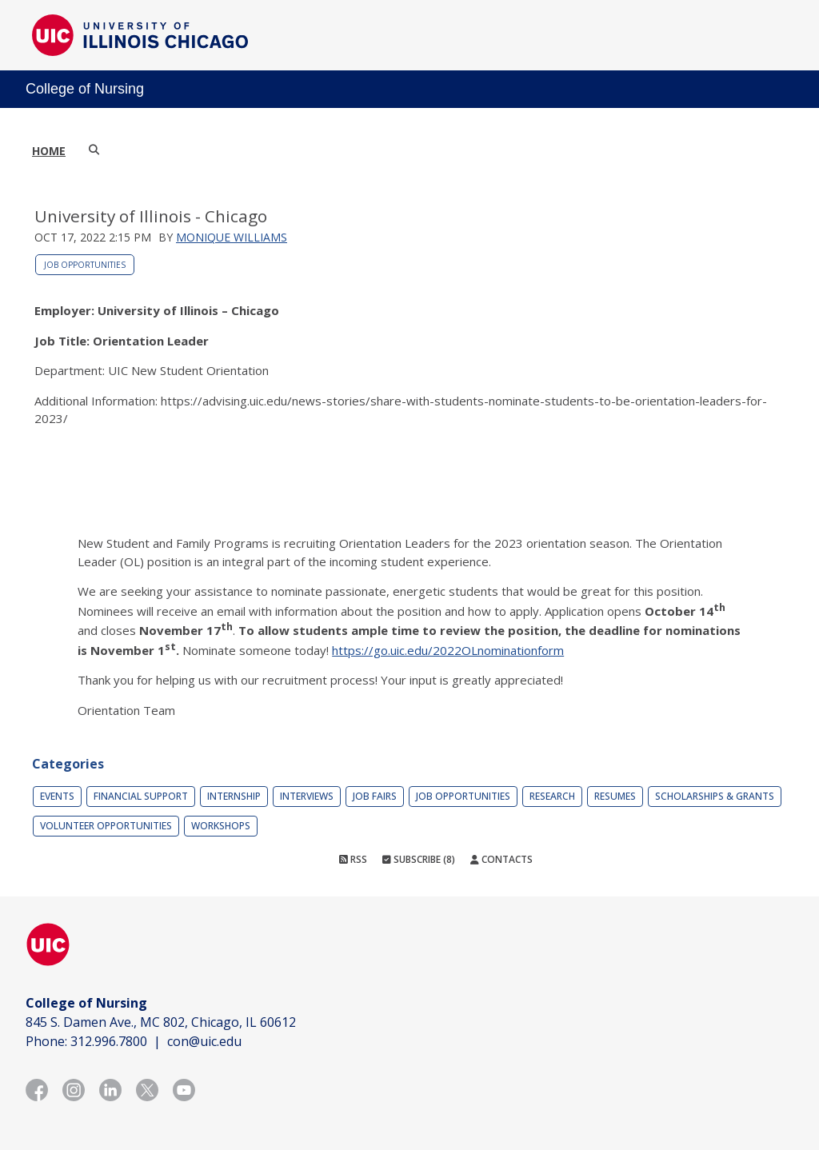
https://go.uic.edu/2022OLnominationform (448, 650)
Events (57, 796)
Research (552, 796)
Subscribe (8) (418, 859)
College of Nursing (85, 89)
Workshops (220, 826)
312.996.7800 (108, 1041)
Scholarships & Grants (714, 796)
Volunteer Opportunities (106, 826)
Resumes (615, 796)
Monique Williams (231, 237)
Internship (234, 796)
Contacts (501, 859)
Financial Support (141, 796)
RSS (353, 859)
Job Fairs (375, 796)
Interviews (307, 796)
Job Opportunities (85, 264)
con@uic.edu (204, 1041)
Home (49, 150)
